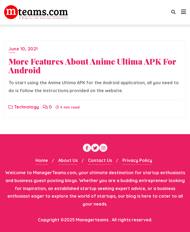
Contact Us (100, 160)
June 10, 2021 (23, 49)
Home (41, 160)
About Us (68, 160)
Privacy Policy (137, 160)
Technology (23, 107)
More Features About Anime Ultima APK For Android (92, 66)
